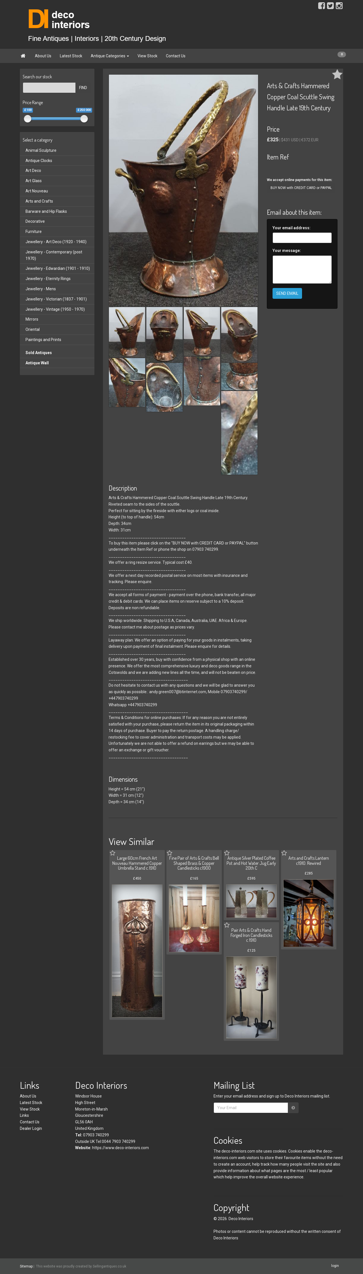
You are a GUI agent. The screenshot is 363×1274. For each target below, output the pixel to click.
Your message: (287, 250)
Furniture (34, 231)
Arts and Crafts (39, 201)
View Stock (147, 56)
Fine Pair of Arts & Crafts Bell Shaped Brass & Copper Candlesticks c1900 (194, 863)
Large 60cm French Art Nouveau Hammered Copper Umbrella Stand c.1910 (137, 863)
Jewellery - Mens (41, 289)
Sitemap (26, 1266)
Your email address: (292, 228)
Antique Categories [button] (110, 56)
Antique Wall (37, 363)
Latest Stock (71, 56)
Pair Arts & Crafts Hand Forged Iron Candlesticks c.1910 (251, 935)
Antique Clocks (39, 160)
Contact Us (175, 56)
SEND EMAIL (287, 293)
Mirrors (32, 319)
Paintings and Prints (43, 339)
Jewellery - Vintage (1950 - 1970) (55, 309)
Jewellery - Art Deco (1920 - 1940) (56, 241)
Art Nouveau (37, 191)
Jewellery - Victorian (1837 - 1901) (56, 299)
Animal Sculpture (41, 150)
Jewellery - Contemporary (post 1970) (54, 255)
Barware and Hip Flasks (46, 211)
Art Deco (33, 170)
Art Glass (34, 180)
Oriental (33, 329)
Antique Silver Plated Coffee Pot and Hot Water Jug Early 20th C (251, 863)
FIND (83, 87)
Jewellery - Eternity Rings (48, 278)
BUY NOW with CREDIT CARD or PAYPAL (301, 188)
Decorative (35, 221)
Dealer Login (31, 1128)
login (335, 1266)
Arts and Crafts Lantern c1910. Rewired (308, 860)
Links (24, 1115)
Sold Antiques (39, 352)
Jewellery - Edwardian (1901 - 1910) (58, 268)
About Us (43, 56)
